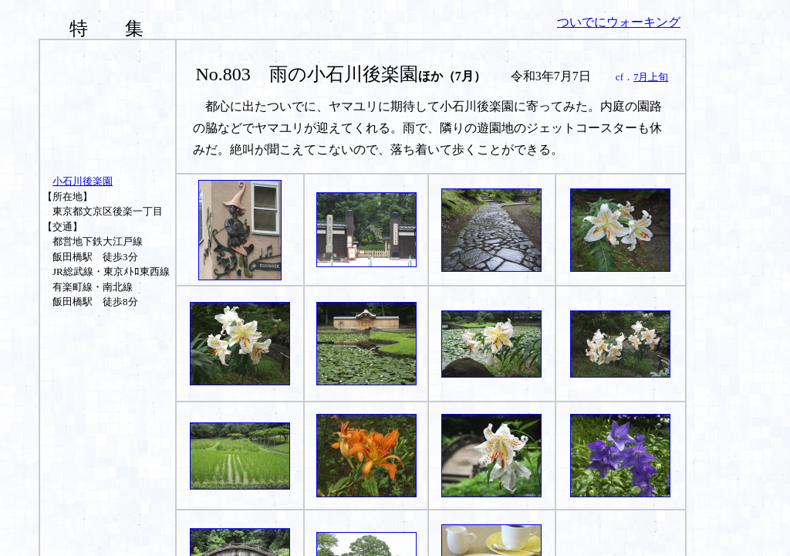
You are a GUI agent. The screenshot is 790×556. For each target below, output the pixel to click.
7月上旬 (651, 77)
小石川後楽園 (82, 181)
